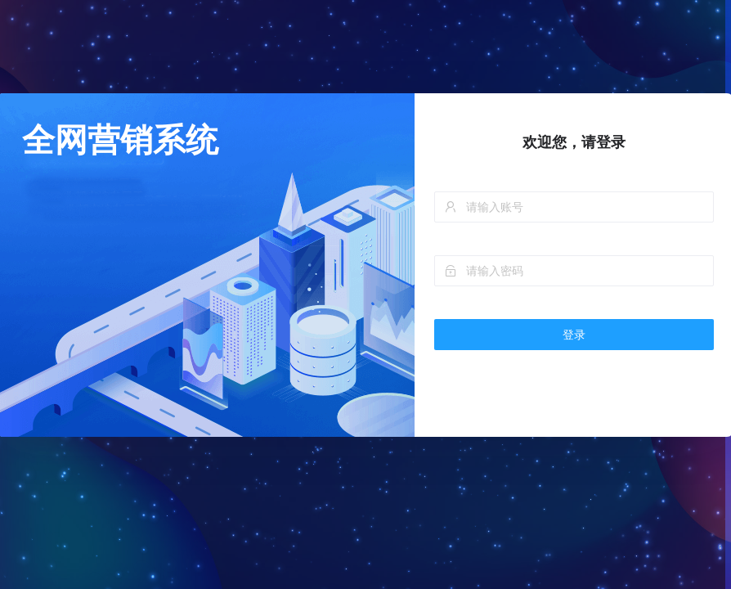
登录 (574, 334)
